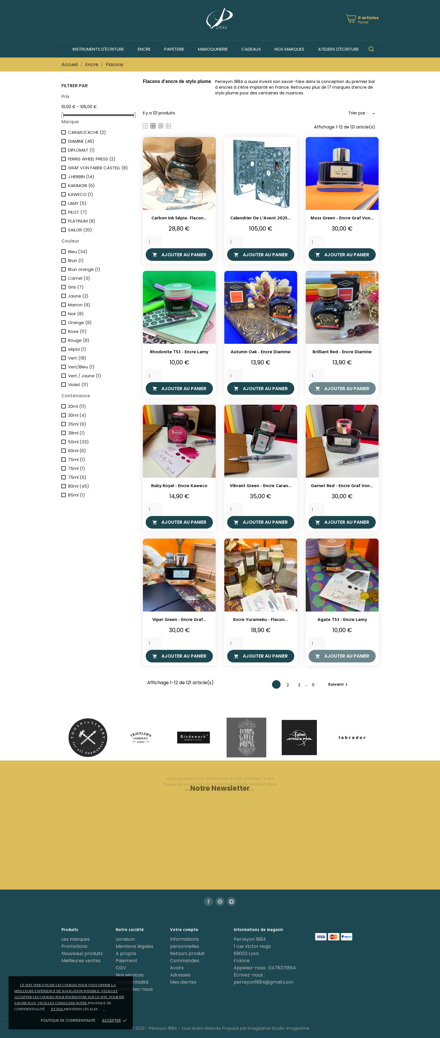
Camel (79, 278)
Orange (80, 322)
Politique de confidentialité (68, 1020)
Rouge (78, 340)
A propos (126, 953)
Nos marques (289, 49)
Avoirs (177, 967)
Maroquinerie (213, 49)
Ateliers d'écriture (338, 49)
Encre (144, 49)
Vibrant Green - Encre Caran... (260, 486)
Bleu (77, 252)
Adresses (180, 975)
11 (313, 685)
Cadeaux (251, 49)
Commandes (184, 960)
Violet (78, 385)
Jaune (78, 296)
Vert (77, 358)
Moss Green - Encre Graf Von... (342, 218)
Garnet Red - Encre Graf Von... (342, 486)
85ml (76, 495)
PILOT (77, 212)
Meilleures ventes (81, 960)
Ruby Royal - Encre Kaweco (179, 486)
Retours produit (187, 953)
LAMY (77, 203)
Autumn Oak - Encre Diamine (261, 352)
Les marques (75, 939)
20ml (77, 406)
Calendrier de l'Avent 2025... (260, 218)
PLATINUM (81, 221)
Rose (77, 331)
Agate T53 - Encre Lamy (342, 620)
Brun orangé (84, 269)
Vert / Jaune (84, 376)
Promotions (74, 946)
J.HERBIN (81, 177)
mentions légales (81, 1009)
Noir (76, 314)
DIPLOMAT (81, 150)
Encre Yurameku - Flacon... (260, 620)
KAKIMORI (81, 185)
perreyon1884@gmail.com (263, 982)
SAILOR (80, 230)
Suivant (338, 684)
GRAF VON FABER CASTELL (98, 168)
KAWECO (80, 194)
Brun (76, 260)
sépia (77, 349)
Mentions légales (134, 946)
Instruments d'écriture (98, 49)
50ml (78, 442)
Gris (76, 287)
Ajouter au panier (179, 254)
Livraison (125, 939)
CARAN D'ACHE (87, 132)
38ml (76, 433)
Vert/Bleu (81, 367)
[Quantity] (153, 242)
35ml (77, 424)
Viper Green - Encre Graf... (179, 620)
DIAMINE (81, 141)
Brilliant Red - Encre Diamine (342, 352)
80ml (78, 486)
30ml (77, 415)
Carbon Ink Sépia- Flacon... (179, 218)
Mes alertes (183, 982)
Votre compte (184, 929)
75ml (76, 460)
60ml (77, 451)
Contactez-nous (134, 989)
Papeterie (174, 49)
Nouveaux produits (82, 953)
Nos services (130, 975)
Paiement (126, 960)
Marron (79, 305)
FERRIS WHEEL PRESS (91, 159)
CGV (121, 967)
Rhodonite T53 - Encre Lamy (179, 352)
